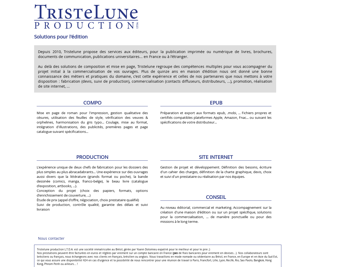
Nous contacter (51, 238)
